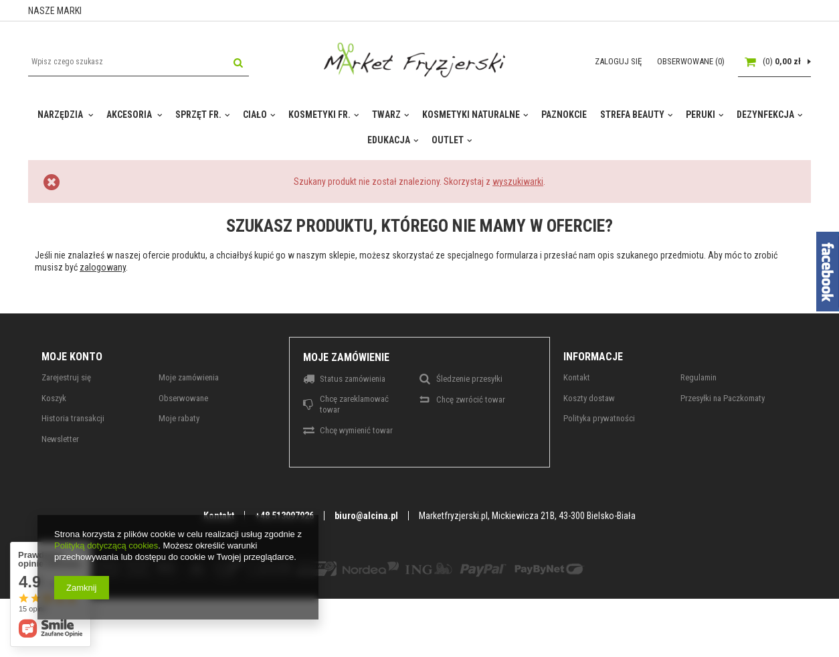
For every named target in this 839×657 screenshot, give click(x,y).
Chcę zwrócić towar (470, 399)
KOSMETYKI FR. (319, 114)
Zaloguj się (619, 61)
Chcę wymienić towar (356, 430)
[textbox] (138, 61)
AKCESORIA (130, 114)
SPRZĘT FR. (198, 114)
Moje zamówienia (189, 377)
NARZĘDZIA (61, 114)
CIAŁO (255, 114)
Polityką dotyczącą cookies (106, 545)
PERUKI (700, 114)
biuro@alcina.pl (366, 515)
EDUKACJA (388, 140)
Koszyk (53, 398)
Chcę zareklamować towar (354, 404)
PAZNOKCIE (564, 114)
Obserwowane (183, 398)
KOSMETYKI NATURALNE (471, 114)
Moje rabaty (179, 418)
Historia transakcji (72, 418)
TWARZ (386, 114)
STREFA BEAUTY (632, 114)
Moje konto (71, 356)
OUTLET (448, 140)
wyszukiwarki (517, 181)
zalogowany (103, 267)
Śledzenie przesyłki (469, 379)
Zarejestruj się (66, 377)
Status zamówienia (352, 379)
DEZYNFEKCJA (765, 114)
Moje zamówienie (346, 357)
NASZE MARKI (55, 10)
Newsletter (60, 439)
